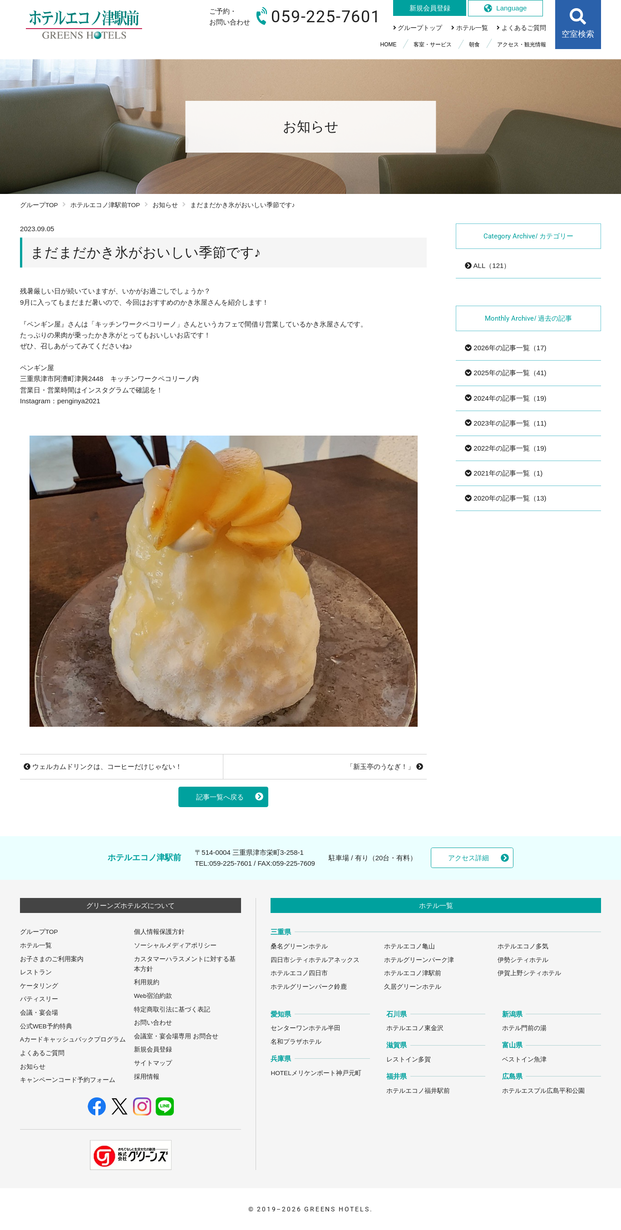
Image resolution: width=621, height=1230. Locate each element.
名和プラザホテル (296, 1041)
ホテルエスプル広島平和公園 (543, 1090)
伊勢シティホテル (523, 960)
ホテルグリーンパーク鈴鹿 (309, 986)
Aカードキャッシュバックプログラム (73, 1039)
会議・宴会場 (39, 1012)
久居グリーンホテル (412, 986)
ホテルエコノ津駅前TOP (105, 205)
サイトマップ (153, 1063)
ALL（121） (487, 265)
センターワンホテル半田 (305, 1028)
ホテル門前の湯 (524, 1028)
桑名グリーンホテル (299, 946)
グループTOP (39, 205)
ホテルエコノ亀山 (409, 946)
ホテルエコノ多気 (523, 946)
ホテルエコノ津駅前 (412, 973)
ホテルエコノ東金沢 (415, 1028)
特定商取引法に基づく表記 (172, 1009)
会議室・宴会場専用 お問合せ (176, 1036)
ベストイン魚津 (524, 1059)
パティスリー (39, 999)
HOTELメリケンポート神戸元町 (316, 1073)
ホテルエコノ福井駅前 (418, 1090)
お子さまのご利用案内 (52, 959)
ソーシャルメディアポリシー (175, 945)
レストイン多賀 (408, 1059)
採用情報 (146, 1076)
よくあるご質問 (42, 1053)
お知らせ (165, 205)
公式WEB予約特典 (46, 1026)
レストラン (36, 972)
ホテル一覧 (36, 945)
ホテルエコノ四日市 (299, 973)
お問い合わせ (153, 1022)
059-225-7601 (230, 863)
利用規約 (146, 982)
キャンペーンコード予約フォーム (67, 1079)
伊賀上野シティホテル (529, 973)
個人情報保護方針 (159, 931)
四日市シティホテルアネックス (315, 960)
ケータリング (39, 985)
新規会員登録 (153, 1049)
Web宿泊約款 (153, 995)
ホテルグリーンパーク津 (419, 960)
